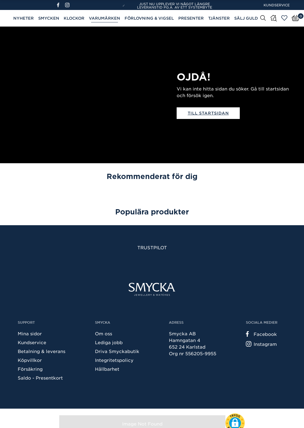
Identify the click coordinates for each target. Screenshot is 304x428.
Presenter (191, 18)
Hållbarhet (107, 369)
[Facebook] (60, 5)
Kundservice (277, 5)
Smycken (48, 18)
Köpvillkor (30, 360)
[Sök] (263, 17)
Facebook (261, 334)
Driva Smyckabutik (117, 351)
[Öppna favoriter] (284, 18)
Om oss (103, 333)
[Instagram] (68, 5)
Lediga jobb (109, 342)
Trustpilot (152, 247)
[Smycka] (152, 289)
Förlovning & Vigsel (149, 18)
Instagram (261, 344)
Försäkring (30, 369)
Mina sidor (30, 333)
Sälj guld (246, 18)
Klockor (74, 18)
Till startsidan (208, 113)
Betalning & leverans (41, 351)
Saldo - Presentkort (40, 377)
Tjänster (219, 18)
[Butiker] (273, 18)
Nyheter (23, 18)
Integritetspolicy (114, 360)
